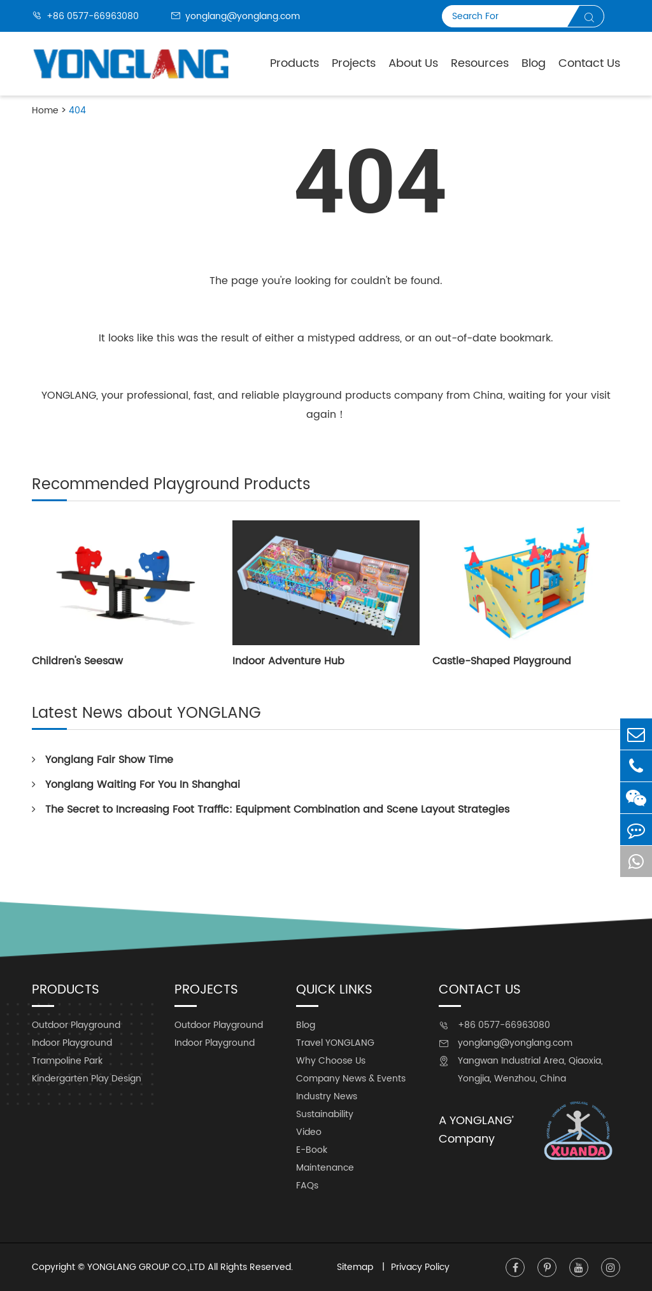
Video (309, 1132)
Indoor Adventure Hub (288, 661)
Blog (533, 63)
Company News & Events (351, 1078)
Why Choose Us (330, 1060)
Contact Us (589, 63)
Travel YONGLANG (335, 1043)
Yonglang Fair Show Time (102, 759)
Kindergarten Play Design (86, 1078)
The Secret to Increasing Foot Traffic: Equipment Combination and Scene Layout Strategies (270, 809)
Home (45, 110)
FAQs (307, 1185)
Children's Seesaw (77, 661)
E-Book (311, 1150)
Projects (354, 63)
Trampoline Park (67, 1060)
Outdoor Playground (76, 1025)
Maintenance (325, 1167)
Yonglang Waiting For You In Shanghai (136, 784)
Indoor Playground (72, 1043)
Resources (480, 63)
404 (77, 110)
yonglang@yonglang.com (235, 16)
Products (294, 63)
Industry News (326, 1096)
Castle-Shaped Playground (501, 661)
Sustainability (324, 1114)
